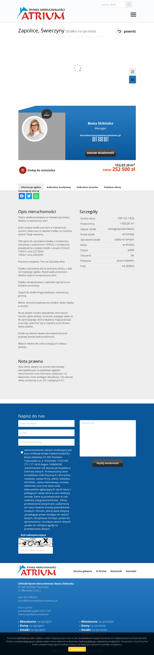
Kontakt (131, 571)
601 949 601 (100, 138)
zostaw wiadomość (100, 153)
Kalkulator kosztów (87, 187)
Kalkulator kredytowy (59, 187)
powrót (130, 31)
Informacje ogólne (31, 187)
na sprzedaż (97, 621)
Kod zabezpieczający (33, 535)
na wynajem (36, 621)
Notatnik (116, 571)
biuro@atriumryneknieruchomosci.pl (100, 135)
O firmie (101, 571)
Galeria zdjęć (132, 80)
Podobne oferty (112, 187)
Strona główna (83, 571)
